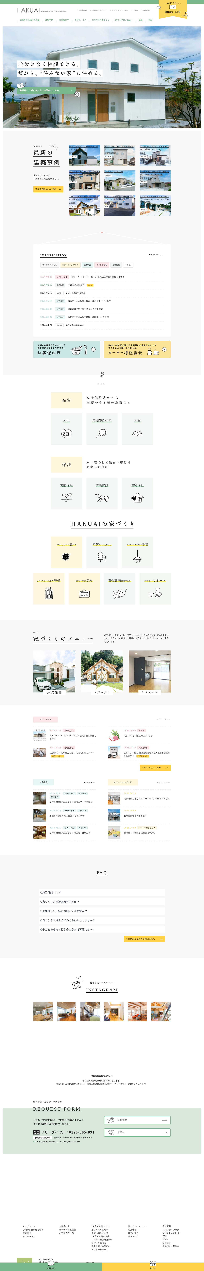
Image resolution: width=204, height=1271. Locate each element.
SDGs (135, 10)
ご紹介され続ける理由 (29, 20)
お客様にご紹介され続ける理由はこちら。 (40, 90)
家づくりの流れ (99, 1243)
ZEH (164, 1236)
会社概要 (83, 10)
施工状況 (87, 265)
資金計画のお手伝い (101, 1246)
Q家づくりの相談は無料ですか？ (59, 901)
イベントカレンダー (120, 10)
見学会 (153, 1268)
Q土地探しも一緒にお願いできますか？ (63, 911)
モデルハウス (80, 20)
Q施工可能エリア (50, 892)
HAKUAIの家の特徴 (101, 1236)
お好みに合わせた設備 (102, 1239)
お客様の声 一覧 (66, 1233)
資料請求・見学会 (170, 1246)
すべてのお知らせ (49, 265)
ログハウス (133, 1233)
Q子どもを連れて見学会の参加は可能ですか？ (67, 929)
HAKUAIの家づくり (100, 20)
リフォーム (133, 1236)
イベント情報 (101, 265)
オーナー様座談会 (67, 1230)
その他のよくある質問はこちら (140, 939)
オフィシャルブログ (70, 265)
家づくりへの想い (100, 1230)
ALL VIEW (153, 254)
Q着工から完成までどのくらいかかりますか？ (67, 920)
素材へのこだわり (100, 1233)
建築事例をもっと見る (45, 189)
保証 (150, 20)
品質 (141, 20)
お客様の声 (64, 20)
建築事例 (49, 20)
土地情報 (116, 265)
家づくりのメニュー (124, 20)
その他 (128, 265)
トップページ (29, 1226)
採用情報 (147, 10)
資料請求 (51, 1268)
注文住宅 (132, 1230)
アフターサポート (100, 1249)
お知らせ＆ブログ (99, 10)
